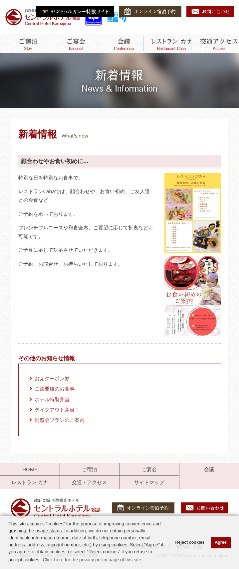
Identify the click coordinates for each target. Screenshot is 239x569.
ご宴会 (149, 469)
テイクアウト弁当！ (57, 409)
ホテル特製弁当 (52, 399)
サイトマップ (149, 482)
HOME (29, 469)
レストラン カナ (30, 482)
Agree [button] (221, 542)
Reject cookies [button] (189, 542)
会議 (209, 469)
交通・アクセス (89, 482)
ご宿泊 (89, 469)
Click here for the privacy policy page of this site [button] (92, 559)
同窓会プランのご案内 (60, 420)
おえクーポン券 (52, 378)
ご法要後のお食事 (55, 388)
